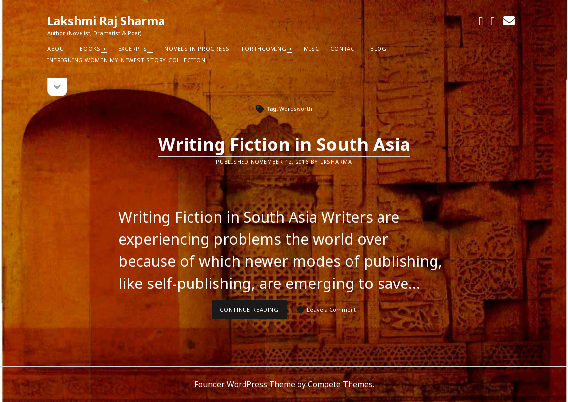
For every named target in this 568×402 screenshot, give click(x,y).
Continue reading (253, 312)
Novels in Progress (197, 48)
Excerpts (132, 48)
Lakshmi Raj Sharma (106, 20)
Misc (311, 48)
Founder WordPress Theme (244, 384)
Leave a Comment (331, 309)
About (57, 48)
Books (90, 48)
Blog (378, 48)
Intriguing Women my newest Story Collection (126, 60)
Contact (344, 48)
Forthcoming (264, 48)
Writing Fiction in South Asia (284, 144)
